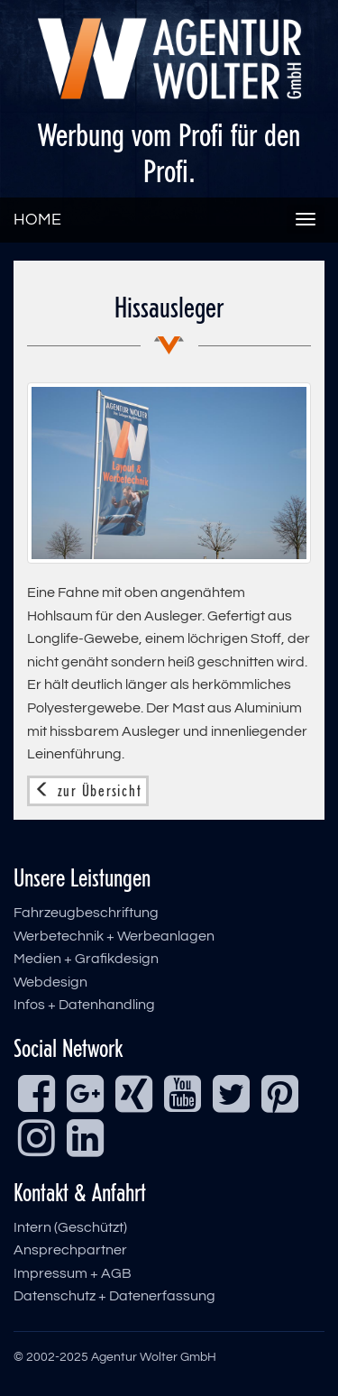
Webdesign (50, 982)
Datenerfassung (162, 1296)
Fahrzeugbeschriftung (86, 912)
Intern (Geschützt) (70, 1227)
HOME (37, 219)
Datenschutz (55, 1296)
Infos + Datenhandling (84, 1004)
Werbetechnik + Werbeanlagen (114, 936)
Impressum (50, 1273)
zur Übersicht (88, 791)
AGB (116, 1273)
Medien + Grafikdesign (86, 958)
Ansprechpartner (70, 1250)
